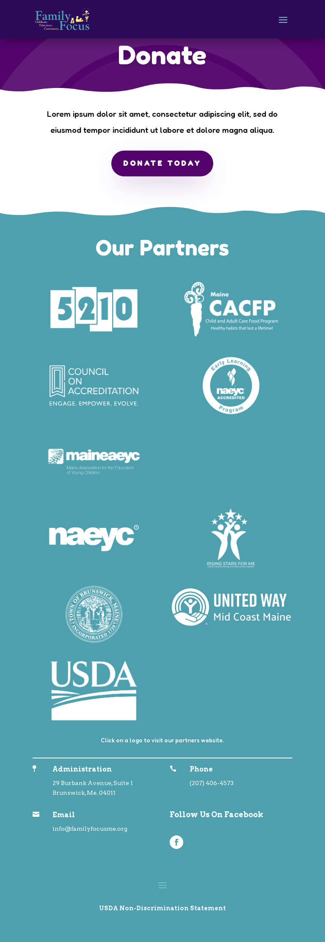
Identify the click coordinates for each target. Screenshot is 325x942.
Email (63, 815)
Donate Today (162, 163)
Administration (82, 769)
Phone (201, 769)
